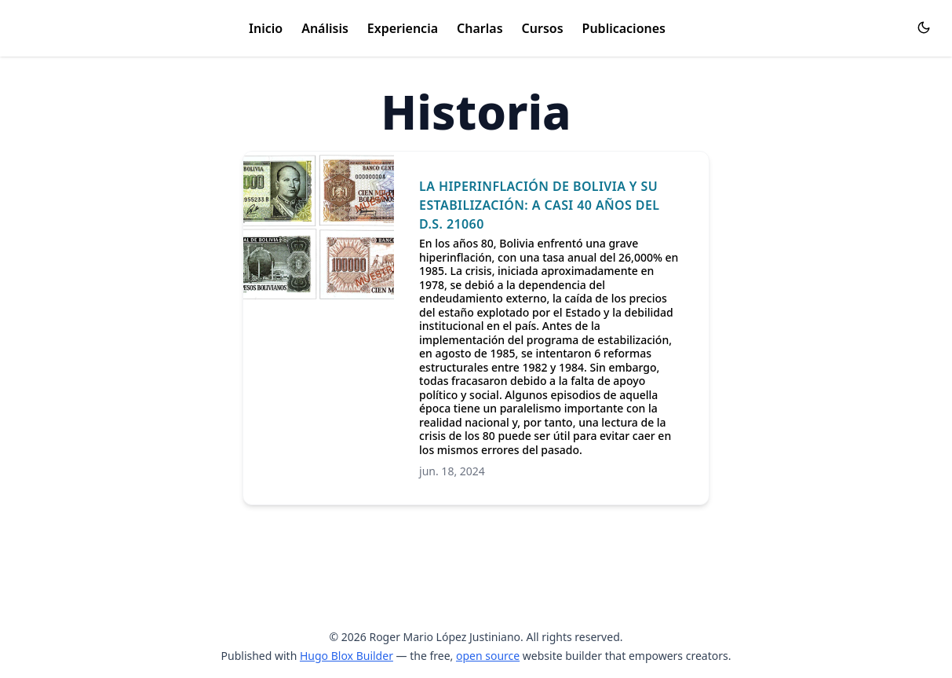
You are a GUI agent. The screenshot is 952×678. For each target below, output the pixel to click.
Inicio (266, 28)
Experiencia (402, 28)
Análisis (324, 28)
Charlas (480, 28)
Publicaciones (624, 28)
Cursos (543, 28)
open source (488, 655)
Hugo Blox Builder (346, 655)
